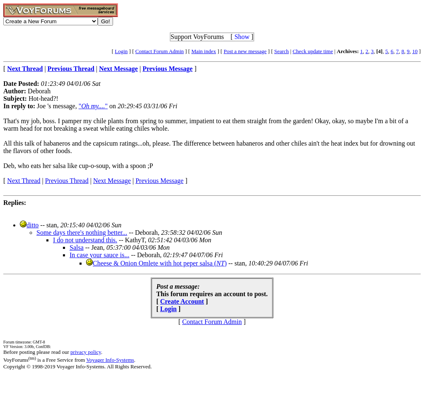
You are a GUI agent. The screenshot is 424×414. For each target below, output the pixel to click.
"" (93, 106)
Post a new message (245, 51)
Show (241, 36)
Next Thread (23, 180)
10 (414, 51)
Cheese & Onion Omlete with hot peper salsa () (160, 263)
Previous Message (159, 180)
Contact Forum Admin (159, 51)
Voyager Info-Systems (110, 360)
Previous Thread (67, 180)
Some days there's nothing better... (81, 232)
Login (121, 51)
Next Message (112, 180)
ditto (32, 225)
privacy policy (85, 352)
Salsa (77, 247)
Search (281, 51)
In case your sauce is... (99, 254)
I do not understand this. (85, 240)
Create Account (182, 301)
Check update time (313, 51)
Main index (203, 51)
